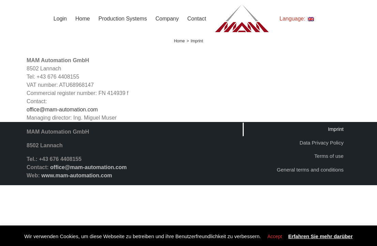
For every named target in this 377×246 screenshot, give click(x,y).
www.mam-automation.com (76, 175)
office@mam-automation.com (62, 109)
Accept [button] (275, 236)
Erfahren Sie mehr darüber (320, 236)
